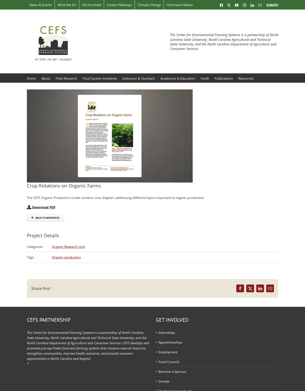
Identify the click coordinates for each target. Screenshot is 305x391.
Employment (168, 352)
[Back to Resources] (45, 217)
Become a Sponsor (172, 371)
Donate (163, 381)
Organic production (66, 257)
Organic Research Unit (68, 246)
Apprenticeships (170, 342)
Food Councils (168, 362)
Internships (166, 332)
